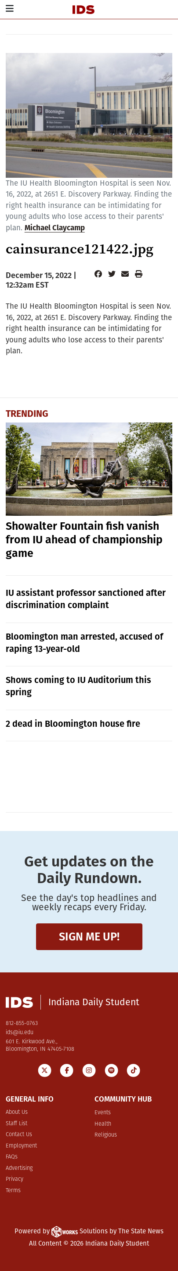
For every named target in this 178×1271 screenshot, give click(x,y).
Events (102, 1113)
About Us (17, 1112)
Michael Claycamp (55, 227)
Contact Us (19, 1134)
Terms (13, 1191)
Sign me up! (89, 937)
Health (102, 1124)
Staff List (16, 1124)
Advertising (19, 1168)
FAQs (12, 1157)
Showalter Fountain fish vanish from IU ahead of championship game (84, 540)
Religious (105, 1135)
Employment (21, 1146)
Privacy (14, 1179)
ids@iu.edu (19, 1032)
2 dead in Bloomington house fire (73, 723)
